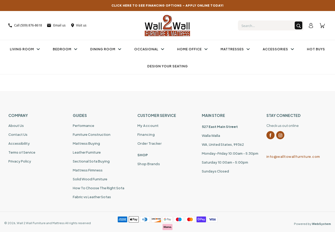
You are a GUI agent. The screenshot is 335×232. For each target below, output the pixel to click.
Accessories (278, 49)
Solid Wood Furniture (90, 179)
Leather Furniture (87, 152)
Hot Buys (316, 49)
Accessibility (19, 143)
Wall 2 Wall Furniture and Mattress (41, 223)
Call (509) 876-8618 (25, 25)
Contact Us (17, 134)
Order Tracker (149, 143)
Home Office (192, 49)
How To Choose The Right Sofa (98, 188)
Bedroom (65, 49)
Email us (56, 25)
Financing (146, 134)
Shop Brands (148, 164)
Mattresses (235, 49)
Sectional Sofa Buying (91, 161)
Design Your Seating (167, 66)
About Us (16, 125)
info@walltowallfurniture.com (293, 156)
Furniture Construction (91, 134)
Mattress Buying (86, 143)
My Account (148, 125)
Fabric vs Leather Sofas (92, 197)
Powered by (312, 223)
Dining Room (105, 49)
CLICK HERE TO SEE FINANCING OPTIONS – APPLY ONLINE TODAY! (167, 5)
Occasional (149, 49)
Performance (83, 125)
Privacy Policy (19, 161)
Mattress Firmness (88, 170)
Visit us (79, 25)
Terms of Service (21, 152)
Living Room (25, 49)
